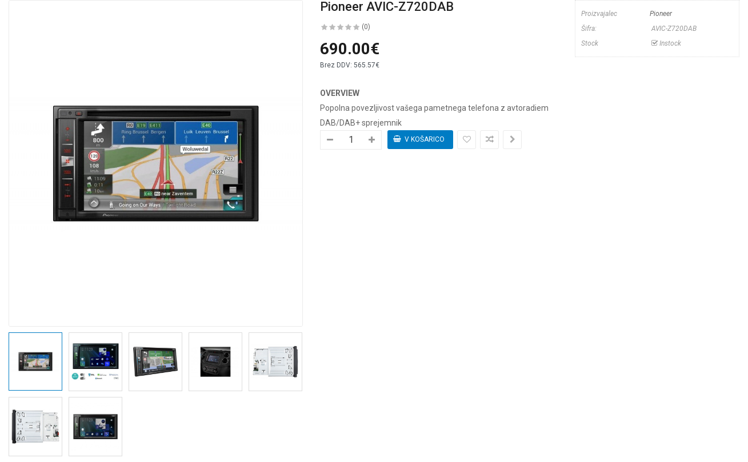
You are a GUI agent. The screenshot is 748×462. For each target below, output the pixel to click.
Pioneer (661, 14)
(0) (366, 27)
